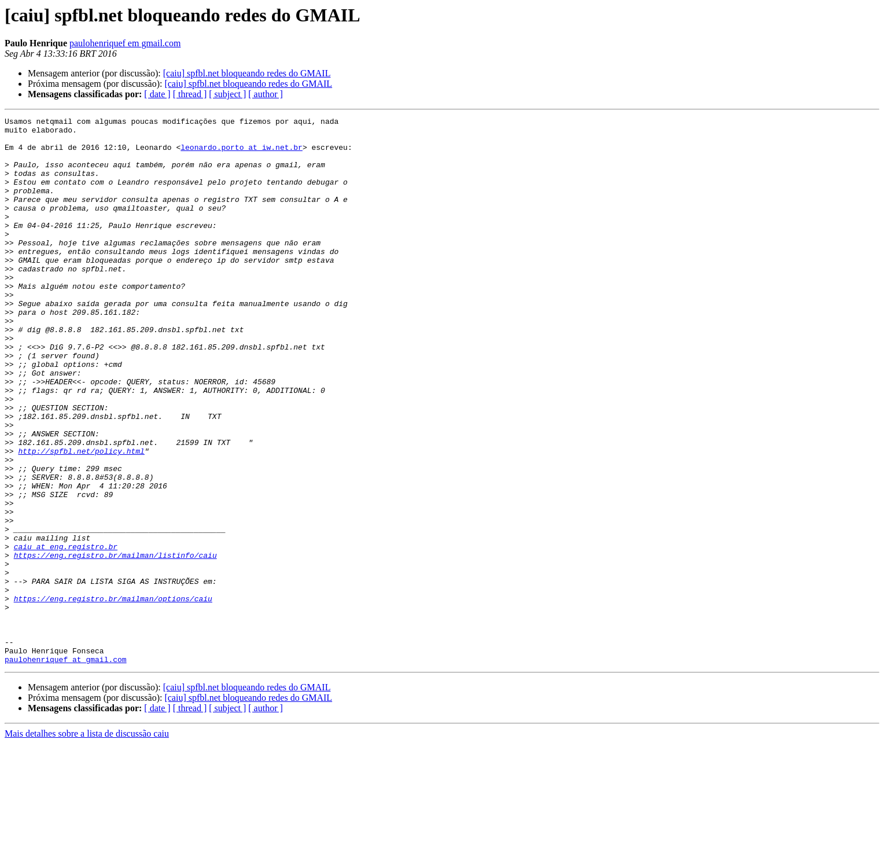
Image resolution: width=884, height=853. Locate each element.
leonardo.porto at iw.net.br (242, 154)
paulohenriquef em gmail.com (125, 43)
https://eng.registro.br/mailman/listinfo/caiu (115, 643)
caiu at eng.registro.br (65, 633)
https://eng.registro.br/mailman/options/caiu (113, 695)
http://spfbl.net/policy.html (81, 518)
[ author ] (265, 94)
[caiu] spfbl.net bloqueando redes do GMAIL (247, 73)
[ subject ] (227, 94)
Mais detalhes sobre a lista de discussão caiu (87, 843)
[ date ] (157, 94)
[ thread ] (190, 94)
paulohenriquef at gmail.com (66, 768)
